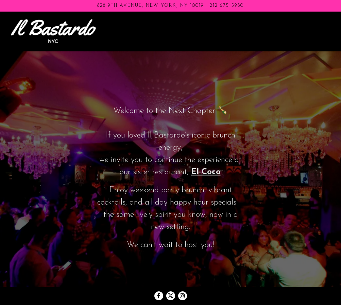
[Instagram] (182, 279)
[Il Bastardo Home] (53, 31)
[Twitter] (170, 279)
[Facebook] (158, 279)
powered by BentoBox (170, 297)
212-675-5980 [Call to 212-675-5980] (227, 5)
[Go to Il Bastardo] (150, 5)
